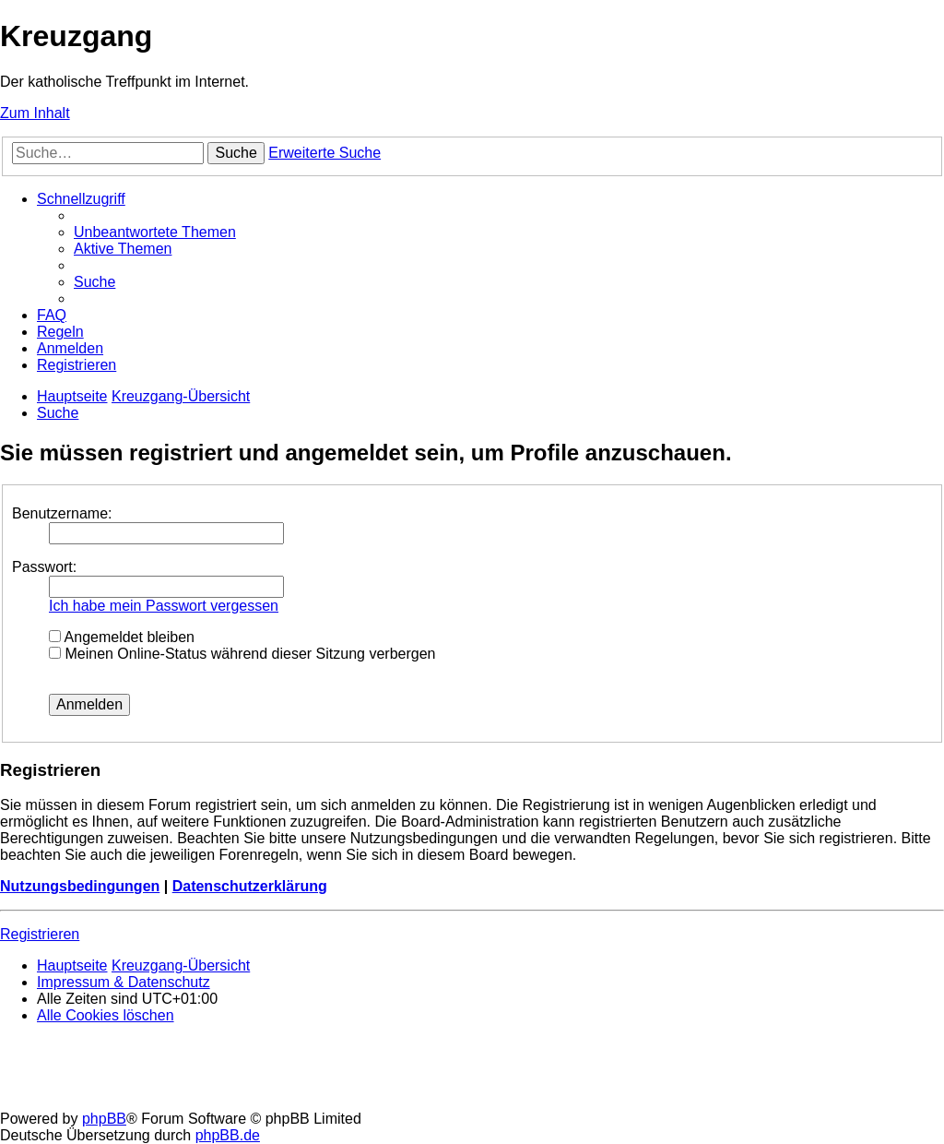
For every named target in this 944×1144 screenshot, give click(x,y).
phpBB (104, 1118)
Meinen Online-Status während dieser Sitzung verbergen (242, 653)
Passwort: (44, 567)
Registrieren (39, 934)
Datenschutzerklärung (249, 886)
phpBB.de (227, 1135)
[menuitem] (155, 232)
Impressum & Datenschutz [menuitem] (123, 982)
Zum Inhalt (35, 113)
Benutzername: (62, 513)
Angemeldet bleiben (122, 637)
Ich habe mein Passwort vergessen (163, 606)
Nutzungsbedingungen (79, 886)
